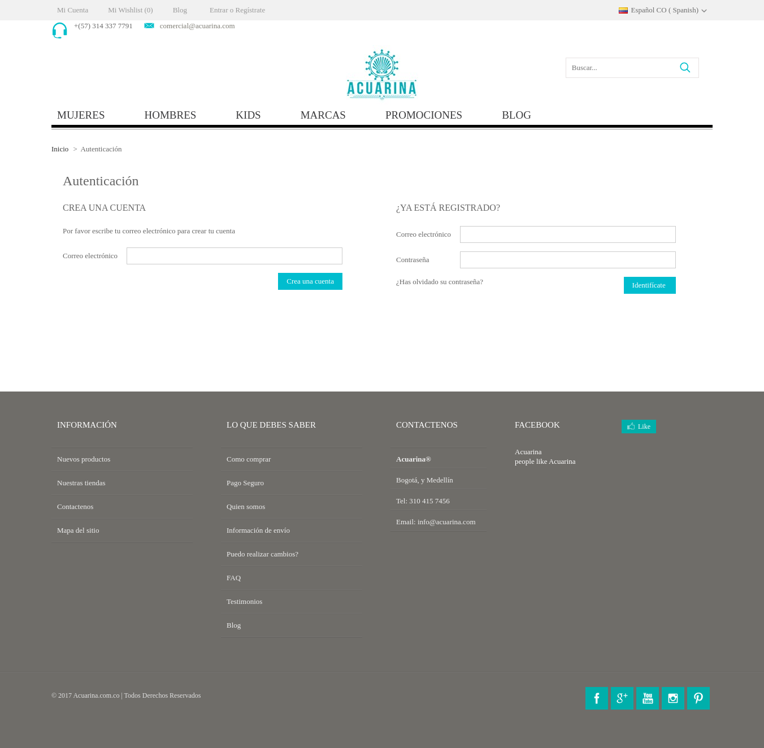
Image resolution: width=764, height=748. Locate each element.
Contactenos (75, 506)
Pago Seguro (245, 483)
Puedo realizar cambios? (262, 554)
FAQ (234, 577)
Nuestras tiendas (81, 483)
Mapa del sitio (78, 530)
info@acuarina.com (447, 521)
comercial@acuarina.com (197, 25)
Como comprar (249, 459)
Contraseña (412, 259)
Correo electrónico (90, 255)
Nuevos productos (83, 459)
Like (644, 426)
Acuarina (562, 461)
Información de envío (258, 530)
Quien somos (246, 506)
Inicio (59, 149)
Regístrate (250, 10)
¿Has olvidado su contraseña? (439, 281)
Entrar (219, 10)
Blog (180, 10)
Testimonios (244, 601)
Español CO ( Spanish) (664, 10)
